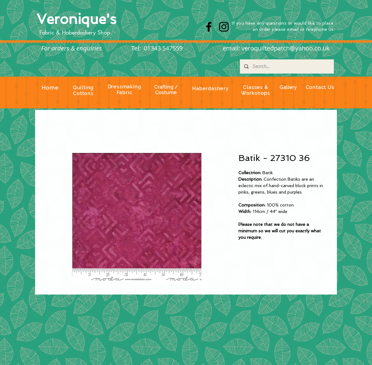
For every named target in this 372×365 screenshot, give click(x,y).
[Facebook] (208, 26)
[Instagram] (223, 26)
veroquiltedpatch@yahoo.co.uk (285, 48)
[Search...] (286, 66)
